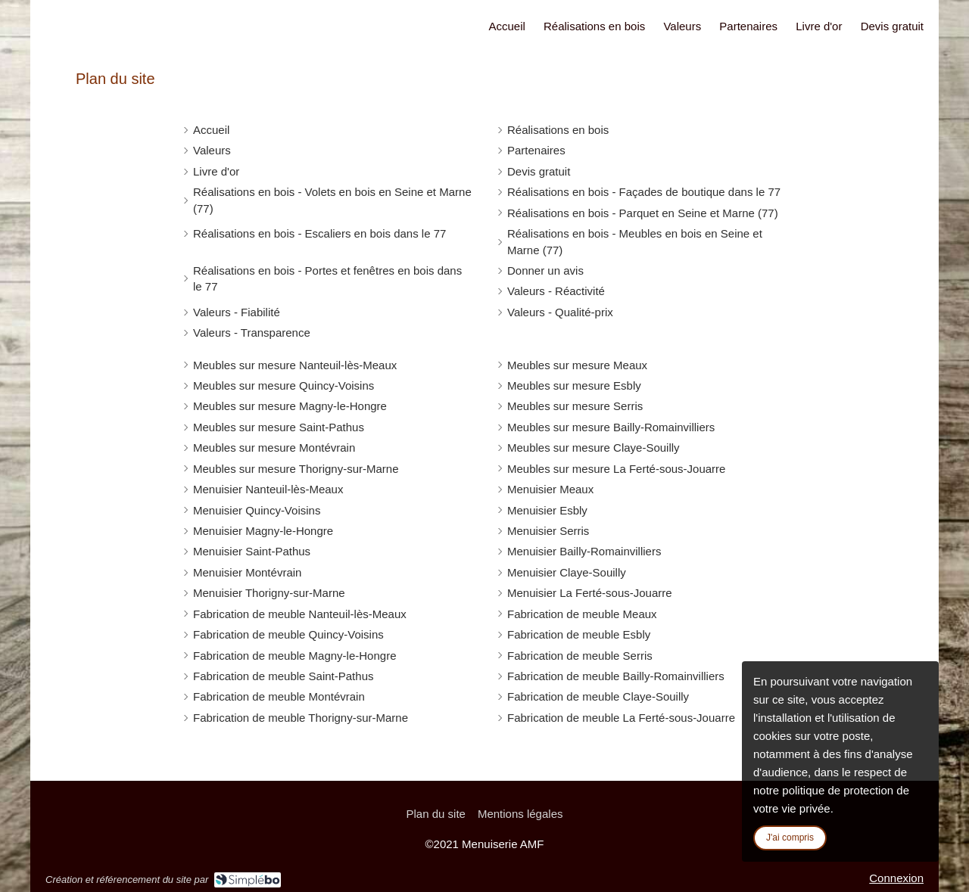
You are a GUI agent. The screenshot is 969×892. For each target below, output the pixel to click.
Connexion (896, 878)
